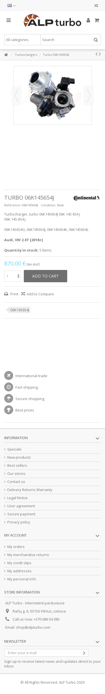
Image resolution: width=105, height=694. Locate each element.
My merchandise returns (28, 554)
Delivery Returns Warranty (29, 489)
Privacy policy (18, 522)
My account (15, 535)
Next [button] (89, 95)
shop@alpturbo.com (33, 627)
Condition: (48, 205)
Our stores (16, 473)
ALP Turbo (67, 682)
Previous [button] (16, 95)
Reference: (12, 205)
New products (19, 457)
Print (14, 293)
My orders (16, 546)
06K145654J (19, 309)
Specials (14, 449)
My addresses (19, 571)
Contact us (16, 481)
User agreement (21, 506)
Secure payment (21, 514)
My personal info (21, 579)
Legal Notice (17, 498)
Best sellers (17, 465)
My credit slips (19, 563)
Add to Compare (40, 293)
